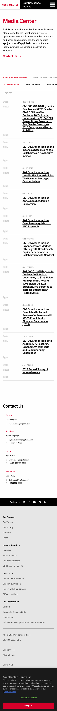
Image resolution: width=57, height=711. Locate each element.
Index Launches (32, 84)
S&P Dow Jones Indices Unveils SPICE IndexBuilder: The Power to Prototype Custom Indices (38, 177)
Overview (7, 550)
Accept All (28, 705)
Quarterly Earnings (11, 560)
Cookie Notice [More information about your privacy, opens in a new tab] (10, 691)
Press (5, 538)
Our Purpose (9, 517)
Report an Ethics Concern (14, 589)
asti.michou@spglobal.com (19, 460)
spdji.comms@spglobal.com (19, 43)
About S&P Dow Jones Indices (16, 635)
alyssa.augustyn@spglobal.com (21, 440)
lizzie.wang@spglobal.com (19, 480)
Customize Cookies (28, 697)
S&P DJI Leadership (12, 640)
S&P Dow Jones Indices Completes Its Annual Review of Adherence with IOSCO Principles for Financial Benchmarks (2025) (37, 317)
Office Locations (10, 594)
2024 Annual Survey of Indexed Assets (35, 371)
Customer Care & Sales (13, 578)
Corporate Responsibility (14, 612)
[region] (28, 689)
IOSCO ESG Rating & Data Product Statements (24, 622)
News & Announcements (15, 77)
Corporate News (11, 84)
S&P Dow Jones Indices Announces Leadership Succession (35, 200)
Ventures (7, 532)
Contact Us (8, 573)
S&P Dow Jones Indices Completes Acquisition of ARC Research (36, 223)
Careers (6, 607)
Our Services (9, 650)
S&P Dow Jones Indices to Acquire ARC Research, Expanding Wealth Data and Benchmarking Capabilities (37, 346)
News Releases (10, 555)
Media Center (9, 655)
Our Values (8, 522)
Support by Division (12, 584)
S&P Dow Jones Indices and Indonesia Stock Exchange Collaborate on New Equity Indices (38, 151)
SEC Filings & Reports (13, 566)
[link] (24, 502)
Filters (28, 93)
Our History (8, 527)
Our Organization (11, 601)
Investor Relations (11, 545)
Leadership (8, 617)
